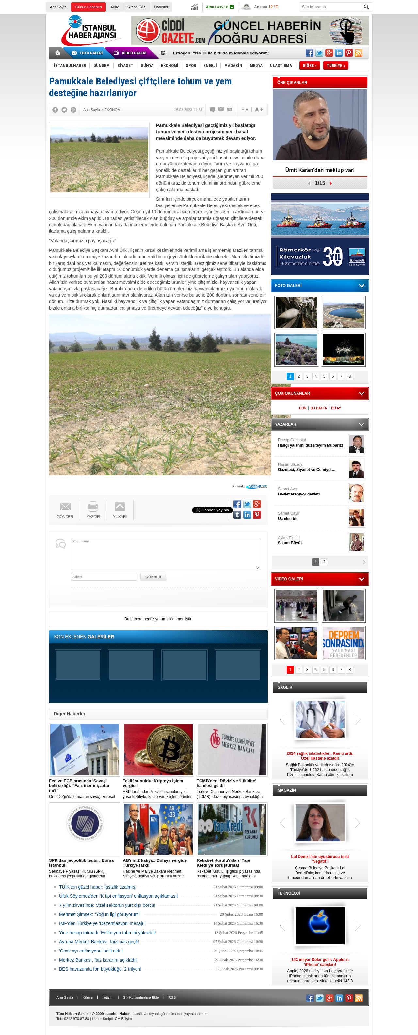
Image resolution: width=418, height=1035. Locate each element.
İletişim (107, 997)
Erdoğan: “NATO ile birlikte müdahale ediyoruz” (221, 53)
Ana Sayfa (58, 7)
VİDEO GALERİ (289, 579)
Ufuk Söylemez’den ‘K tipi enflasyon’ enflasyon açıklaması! (118, 896)
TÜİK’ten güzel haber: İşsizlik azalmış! (98, 887)
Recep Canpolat (312, 443)
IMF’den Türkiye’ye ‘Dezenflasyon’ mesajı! (101, 923)
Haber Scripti (102, 1019)
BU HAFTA (319, 408)
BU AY (336, 408)
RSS (172, 997)
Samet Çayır (312, 516)
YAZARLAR (285, 424)
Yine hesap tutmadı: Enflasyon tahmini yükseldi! (107, 932)
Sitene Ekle (136, 7)
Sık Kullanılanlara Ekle (141, 997)
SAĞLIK (285, 687)
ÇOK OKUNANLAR (292, 393)
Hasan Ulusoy (312, 467)
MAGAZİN (287, 790)
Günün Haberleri (88, 7)
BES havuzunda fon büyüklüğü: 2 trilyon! (100, 969)
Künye (88, 997)
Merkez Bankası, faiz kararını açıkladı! (98, 960)
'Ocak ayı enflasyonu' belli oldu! (91, 950)
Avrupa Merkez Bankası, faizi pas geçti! (99, 941)
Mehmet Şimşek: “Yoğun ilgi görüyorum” (99, 914)
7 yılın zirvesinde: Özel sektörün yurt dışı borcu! (107, 905)
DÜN (302, 408)
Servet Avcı (312, 492)
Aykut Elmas (312, 541)
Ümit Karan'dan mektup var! (320, 170)
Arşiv (114, 7)
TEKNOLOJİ (289, 893)
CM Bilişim (123, 1019)
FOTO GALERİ (288, 285)
